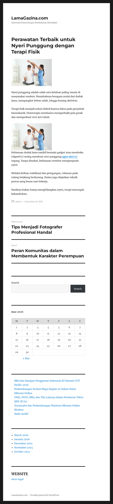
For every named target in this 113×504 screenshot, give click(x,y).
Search (15, 282)
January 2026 (22, 439)
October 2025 (22, 451)
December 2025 (23, 443)
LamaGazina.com (29, 18)
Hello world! (21, 413)
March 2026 (21, 435)
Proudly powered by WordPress (44, 495)
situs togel (17, 479)
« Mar (26, 358)
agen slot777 (69, 156)
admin (18, 201)
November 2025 (23, 447)
